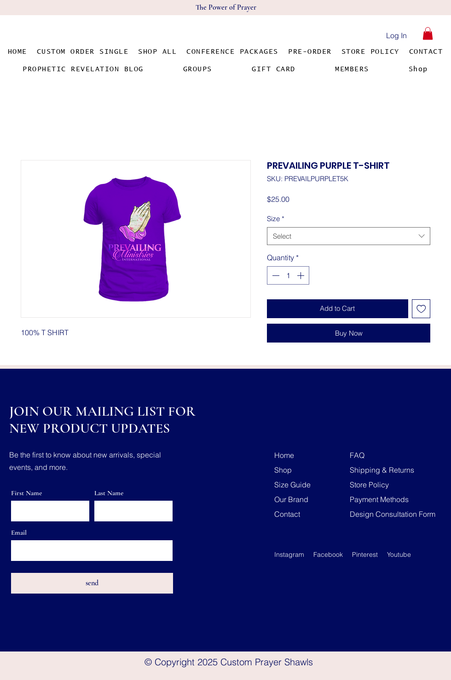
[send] (92, 583)
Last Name (108, 493)
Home (284, 455)
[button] (427, 33)
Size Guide (292, 484)
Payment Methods (379, 499)
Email (19, 532)
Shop (283, 469)
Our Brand (291, 499)
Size (275, 218)
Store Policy (369, 484)
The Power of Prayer (226, 7)
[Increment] (301, 275)
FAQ (357, 455)
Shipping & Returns (382, 469)
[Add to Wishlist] (421, 308)
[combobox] (348, 236)
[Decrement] (274, 275)
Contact (287, 514)
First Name (26, 493)
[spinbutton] (288, 275)
